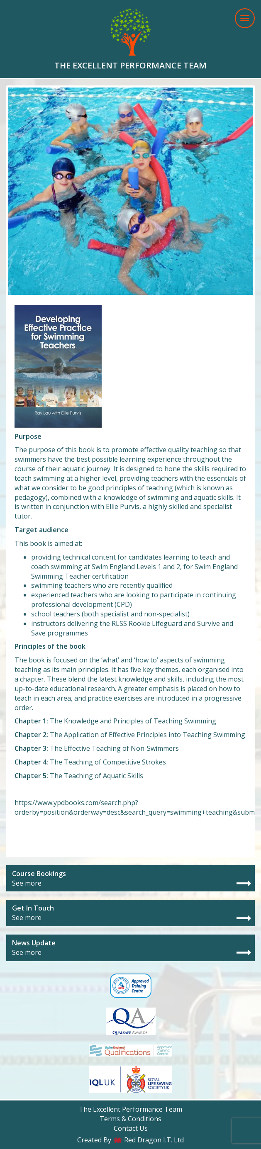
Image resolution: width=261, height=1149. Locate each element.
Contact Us (131, 1128)
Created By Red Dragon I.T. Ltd (130, 1139)
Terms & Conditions (130, 1118)
